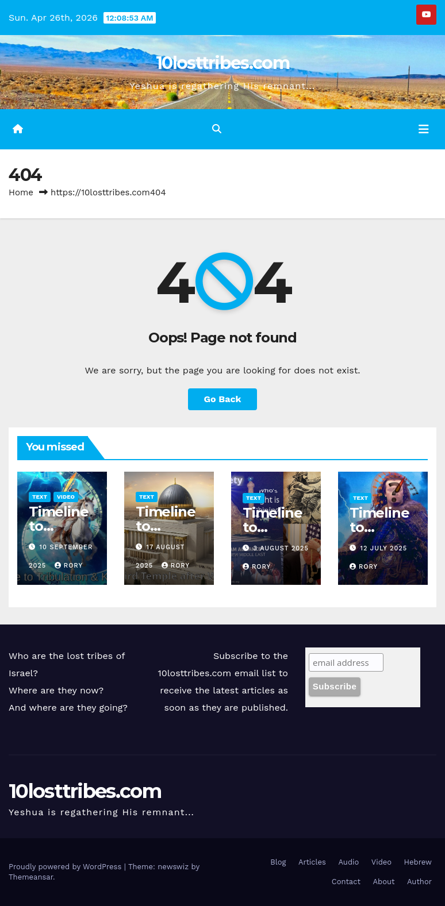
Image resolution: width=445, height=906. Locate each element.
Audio (348, 862)
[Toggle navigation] (423, 129)
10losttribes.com (222, 63)
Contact (346, 881)
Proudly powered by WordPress (66, 866)
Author (419, 881)
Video (66, 497)
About (383, 881)
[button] (216, 129)
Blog (278, 862)
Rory (69, 565)
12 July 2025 (384, 548)
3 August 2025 (281, 548)
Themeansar (31, 877)
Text (39, 497)
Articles (312, 862)
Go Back (222, 399)
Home (21, 192)
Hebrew (418, 862)
